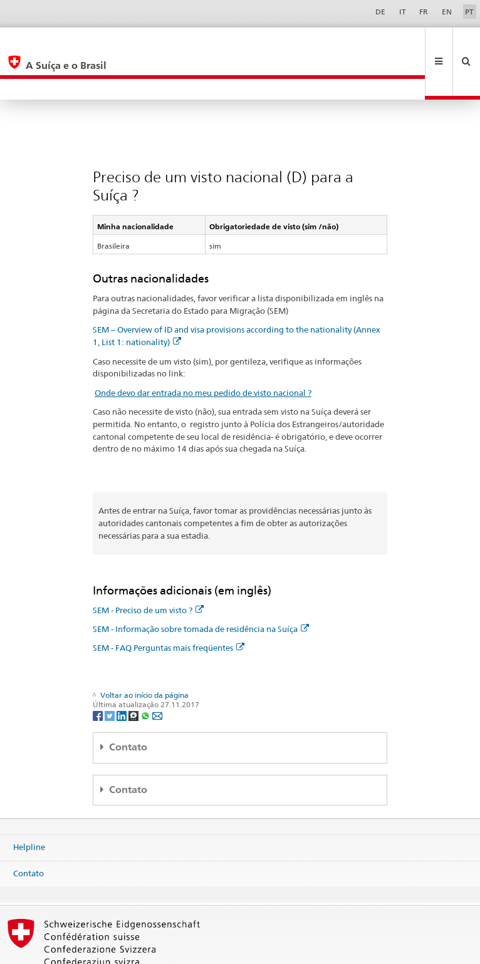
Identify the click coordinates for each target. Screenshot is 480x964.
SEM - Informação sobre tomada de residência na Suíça (201, 587)
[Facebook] (99, 673)
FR (423, 11)
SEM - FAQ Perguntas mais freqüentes (168, 606)
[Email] (157, 673)
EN (447, 11)
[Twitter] (111, 673)
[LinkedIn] (122, 673)
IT (402, 11)
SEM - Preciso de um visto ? (148, 568)
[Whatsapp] (146, 673)
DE (380, 11)
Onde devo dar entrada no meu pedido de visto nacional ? (203, 351)
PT (469, 11)
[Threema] (134, 673)
